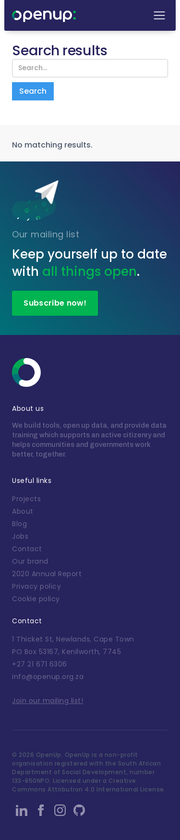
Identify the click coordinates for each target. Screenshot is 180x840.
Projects (26, 499)
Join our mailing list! (47, 700)
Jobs (20, 536)
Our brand (30, 561)
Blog (19, 524)
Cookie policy (36, 599)
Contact (27, 549)
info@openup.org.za (48, 676)
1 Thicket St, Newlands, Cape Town (73, 639)
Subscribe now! (55, 303)
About (23, 511)
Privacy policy (36, 586)
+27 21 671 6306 (39, 664)
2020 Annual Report (47, 574)
